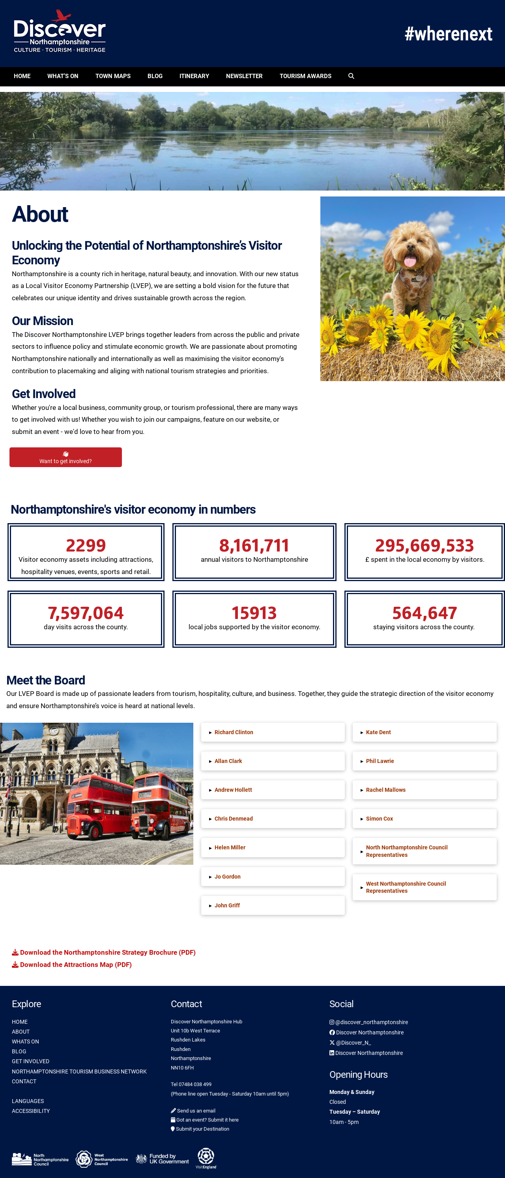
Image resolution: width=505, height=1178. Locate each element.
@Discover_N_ (350, 1043)
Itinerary (194, 76)
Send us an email (193, 1111)
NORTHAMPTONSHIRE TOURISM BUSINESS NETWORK (79, 1071)
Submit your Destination (200, 1129)
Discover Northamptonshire (366, 1032)
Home (22, 76)
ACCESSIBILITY (31, 1111)
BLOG (19, 1051)
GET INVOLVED (30, 1061)
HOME (20, 1022)
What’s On (63, 76)
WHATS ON (25, 1041)
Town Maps (113, 76)
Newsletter (244, 76)
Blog (155, 76)
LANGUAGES (28, 1101)
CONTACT (24, 1081)
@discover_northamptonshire (368, 1022)
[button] (273, 732)
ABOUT (21, 1031)
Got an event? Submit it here (205, 1120)
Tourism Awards (305, 76)
